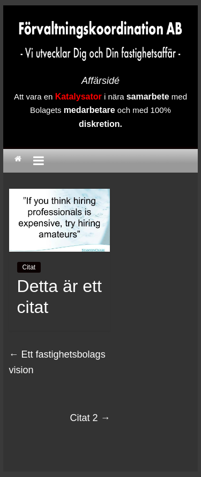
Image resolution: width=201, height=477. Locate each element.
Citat (29, 267)
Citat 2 (90, 417)
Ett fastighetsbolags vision (57, 362)
